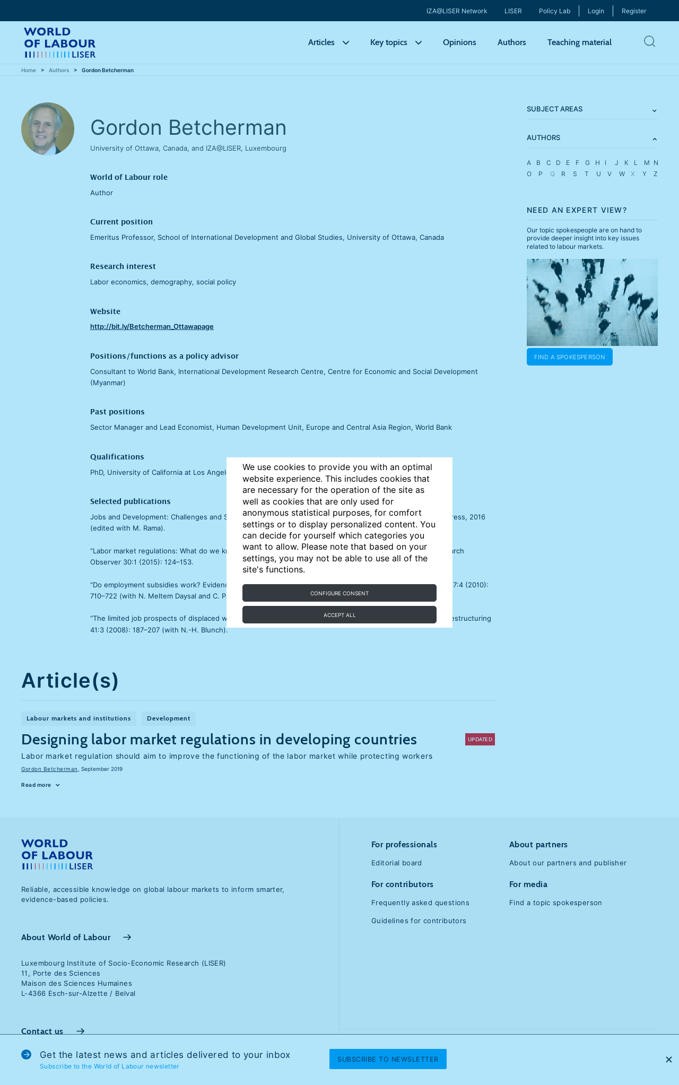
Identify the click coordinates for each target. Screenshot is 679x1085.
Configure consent (339, 593)
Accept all (340, 615)
